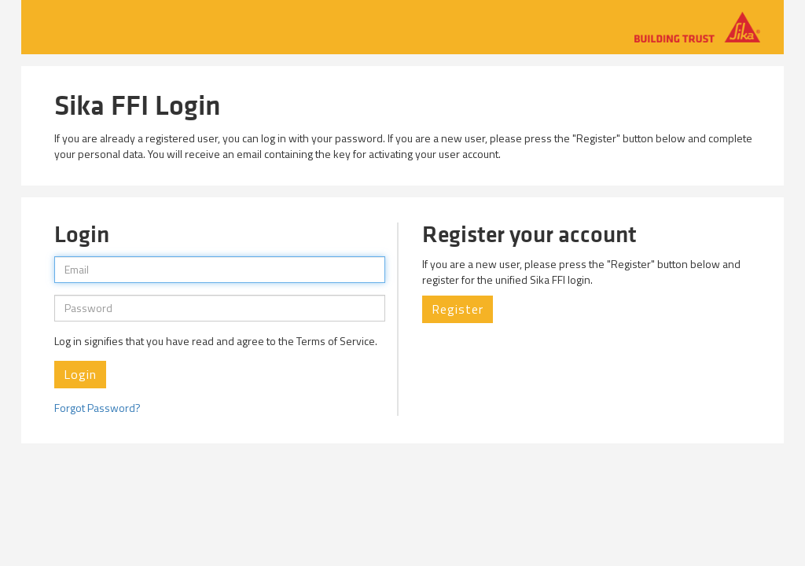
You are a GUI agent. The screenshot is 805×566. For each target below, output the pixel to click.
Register (457, 309)
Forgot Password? (97, 407)
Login (80, 374)
